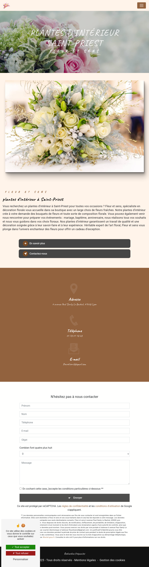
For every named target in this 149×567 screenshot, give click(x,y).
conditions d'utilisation (107, 502)
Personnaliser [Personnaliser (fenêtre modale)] (20, 559)
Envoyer (77, 494)
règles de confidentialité (75, 502)
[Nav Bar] (141, 5)
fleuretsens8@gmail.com (74, 361)
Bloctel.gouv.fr (49, 534)
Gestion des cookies (112, 560)
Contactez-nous (35, 253)
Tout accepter (20, 547)
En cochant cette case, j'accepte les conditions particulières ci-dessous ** (63, 485)
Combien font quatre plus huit (36, 444)
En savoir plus (34, 243)
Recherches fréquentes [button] (74, 553)
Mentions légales (85, 560)
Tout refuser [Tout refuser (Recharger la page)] (21, 553)
